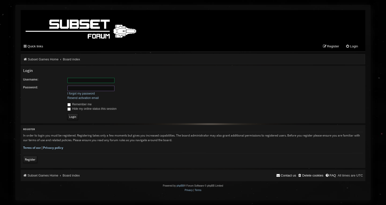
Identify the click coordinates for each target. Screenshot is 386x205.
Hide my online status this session (92, 108)
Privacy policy (53, 148)
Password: (30, 87)
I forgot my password (81, 93)
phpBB (180, 185)
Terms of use (32, 148)
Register (30, 159)
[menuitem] (352, 46)
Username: (30, 79)
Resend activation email (83, 98)
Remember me (79, 104)
